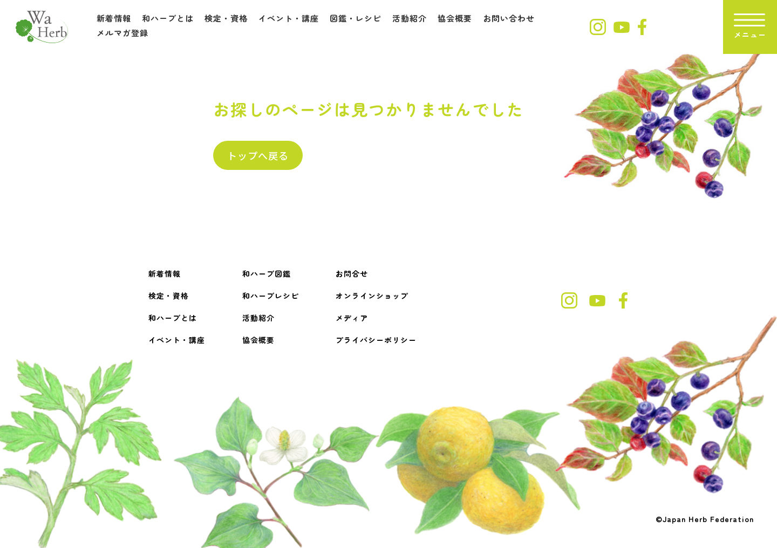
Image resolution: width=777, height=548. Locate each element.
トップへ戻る (258, 155)
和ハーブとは (168, 18)
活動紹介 (409, 18)
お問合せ (352, 273)
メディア (352, 317)
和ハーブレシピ (270, 295)
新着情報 (114, 18)
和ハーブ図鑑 (266, 273)
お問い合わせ (509, 18)
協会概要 (455, 18)
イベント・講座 (288, 18)
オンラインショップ (372, 295)
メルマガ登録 (122, 32)
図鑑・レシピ (355, 18)
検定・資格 (226, 18)
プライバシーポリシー (376, 339)
